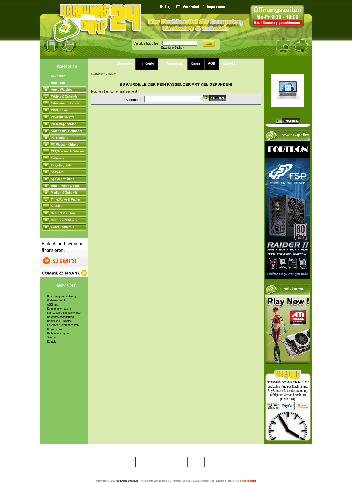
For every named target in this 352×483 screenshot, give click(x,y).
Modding (57, 206)
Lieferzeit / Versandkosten (63, 325)
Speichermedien (62, 179)
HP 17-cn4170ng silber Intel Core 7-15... (288, 112)
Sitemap (52, 337)
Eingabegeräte (61, 165)
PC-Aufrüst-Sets (62, 117)
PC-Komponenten (63, 124)
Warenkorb (174, 63)
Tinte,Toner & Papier (65, 199)
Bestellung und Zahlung (61, 296)
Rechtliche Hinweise (59, 321)
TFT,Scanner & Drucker (67, 151)
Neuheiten (58, 75)
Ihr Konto (146, 63)
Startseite (124, 63)
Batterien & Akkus (64, 220)
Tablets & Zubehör (64, 96)
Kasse (195, 63)
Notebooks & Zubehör (66, 130)
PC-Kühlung (59, 137)
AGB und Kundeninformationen (60, 306)
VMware (111, 73)
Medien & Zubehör (64, 192)
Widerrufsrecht (56, 300)
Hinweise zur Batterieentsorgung (58, 331)
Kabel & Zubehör (63, 213)
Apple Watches (61, 89)
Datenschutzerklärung (60, 316)
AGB (211, 63)
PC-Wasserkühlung (64, 144)
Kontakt (51, 341)
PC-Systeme (59, 110)
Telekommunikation (65, 103)
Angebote (58, 82)
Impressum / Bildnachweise (64, 312)
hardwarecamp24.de (127, 480)
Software (57, 172)
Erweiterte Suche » (173, 47)
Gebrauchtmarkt (62, 227)
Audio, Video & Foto (65, 185)
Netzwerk (57, 158)
